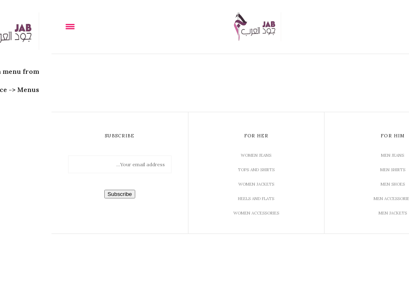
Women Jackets (205, 184)
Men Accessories (341, 198)
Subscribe (68, 194)
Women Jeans (204, 155)
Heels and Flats (204, 198)
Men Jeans (341, 155)
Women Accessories (205, 213)
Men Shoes (341, 184)
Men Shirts (341, 169)
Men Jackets (341, 213)
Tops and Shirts (204, 169)
